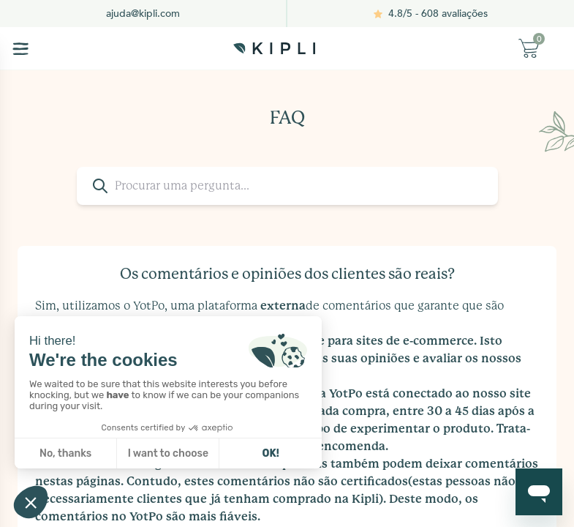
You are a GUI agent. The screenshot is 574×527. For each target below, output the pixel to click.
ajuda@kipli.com (143, 13)
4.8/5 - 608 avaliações (438, 13)
